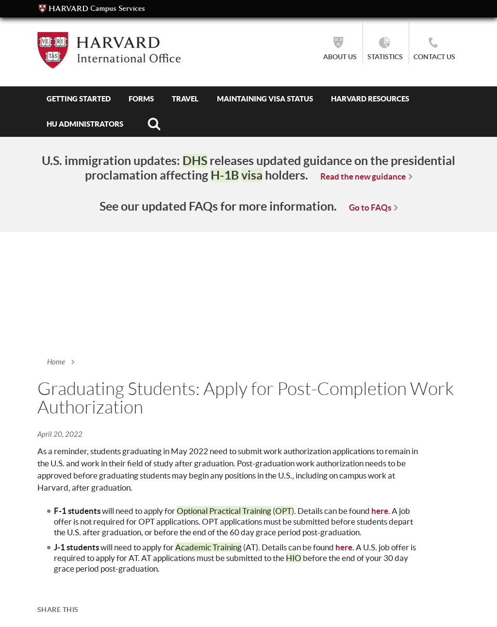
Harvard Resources (370, 99)
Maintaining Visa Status (265, 99)
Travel (185, 99)
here (379, 510)
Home (56, 362)
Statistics (385, 57)
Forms (141, 99)
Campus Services (91, 9)
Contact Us (434, 57)
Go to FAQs (370, 207)
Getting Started (79, 99)
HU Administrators (85, 124)
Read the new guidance (363, 176)
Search (154, 124)
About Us (340, 57)
